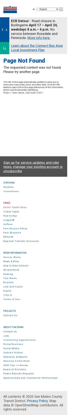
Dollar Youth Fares (15, 207)
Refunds (8, 237)
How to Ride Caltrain (16, 266)
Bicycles (8, 282)
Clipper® (8, 220)
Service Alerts (12, 257)
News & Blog (11, 261)
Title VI (7, 295)
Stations (9, 182)
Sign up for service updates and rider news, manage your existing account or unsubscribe (33, 167)
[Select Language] (49, 9)
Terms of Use (11, 299)
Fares (6, 202)
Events (7, 291)
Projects (9, 310)
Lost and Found (13, 287)
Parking (8, 274)
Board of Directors (14, 369)
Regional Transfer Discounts (21, 241)
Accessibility (11, 270)
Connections (11, 191)
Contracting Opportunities (19, 340)
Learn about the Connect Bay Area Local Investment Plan (37, 48)
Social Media (11, 348)
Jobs (6, 336)
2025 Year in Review (15, 365)
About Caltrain (13, 327)
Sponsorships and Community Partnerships (30, 378)
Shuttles (8, 187)
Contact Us (10, 331)
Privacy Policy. (38, 401)
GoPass (8, 224)
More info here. (38, 38)
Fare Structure (12, 233)
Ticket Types (11, 212)
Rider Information (15, 252)
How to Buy (10, 216)
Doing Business (13, 344)
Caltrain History (13, 352)
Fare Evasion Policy (15, 228)
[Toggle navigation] (61, 9)
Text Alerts (10, 278)
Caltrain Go (10, 315)
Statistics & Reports (15, 357)
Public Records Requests (18, 373)
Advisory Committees (16, 361)
